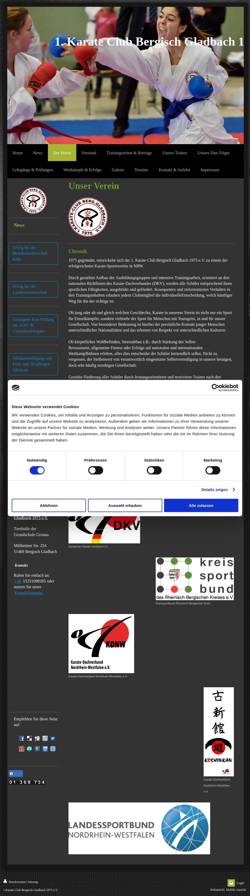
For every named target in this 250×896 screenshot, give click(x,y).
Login (240, 883)
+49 (18, 581)
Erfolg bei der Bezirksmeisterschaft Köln (30, 253)
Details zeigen (214, 489)
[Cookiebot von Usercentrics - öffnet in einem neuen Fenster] (215, 388)
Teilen (16, 774)
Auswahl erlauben (125, 505)
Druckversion (14, 881)
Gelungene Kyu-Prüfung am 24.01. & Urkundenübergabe (33, 325)
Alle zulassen (201, 505)
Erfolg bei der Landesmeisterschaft (30, 289)
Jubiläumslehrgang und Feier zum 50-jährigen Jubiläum (32, 364)
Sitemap (33, 882)
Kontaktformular (29, 593)
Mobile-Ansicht (236, 890)
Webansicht (217, 890)
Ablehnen (49, 505)
